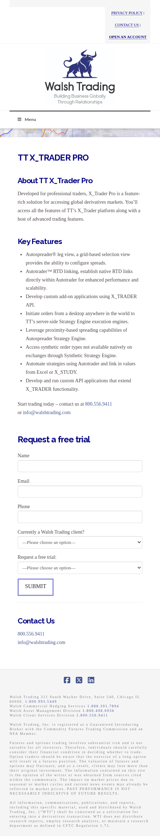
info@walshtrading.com (46, 412)
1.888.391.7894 (103, 706)
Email (80, 486)
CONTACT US (127, 25)
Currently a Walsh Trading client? (80, 537)
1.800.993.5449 (41, 701)
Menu (26, 119)
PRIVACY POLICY (127, 13)
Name (80, 461)
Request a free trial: (80, 563)
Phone (80, 512)
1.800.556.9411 (92, 715)
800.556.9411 (98, 404)
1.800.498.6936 (98, 711)
